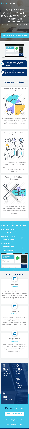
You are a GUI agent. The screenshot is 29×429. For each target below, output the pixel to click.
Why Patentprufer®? (17, 420)
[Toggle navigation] (26, 3)
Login (20, 424)
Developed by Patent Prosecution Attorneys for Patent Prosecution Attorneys (13, 72)
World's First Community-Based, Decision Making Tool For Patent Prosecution (12, 64)
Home (8, 420)
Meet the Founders (12, 424)
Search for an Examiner (14, 413)
